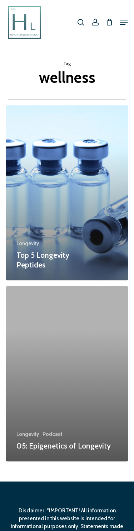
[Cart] (109, 22)
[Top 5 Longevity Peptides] (67, 193)
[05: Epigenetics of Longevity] (67, 373)
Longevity (27, 243)
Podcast (52, 434)
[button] (124, 22)
